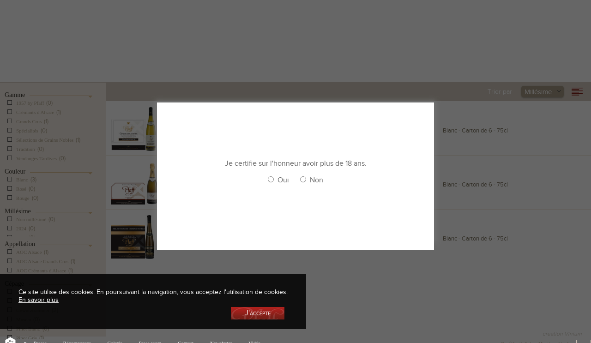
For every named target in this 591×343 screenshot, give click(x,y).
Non (316, 180)
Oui (283, 180)
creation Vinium (562, 334)
